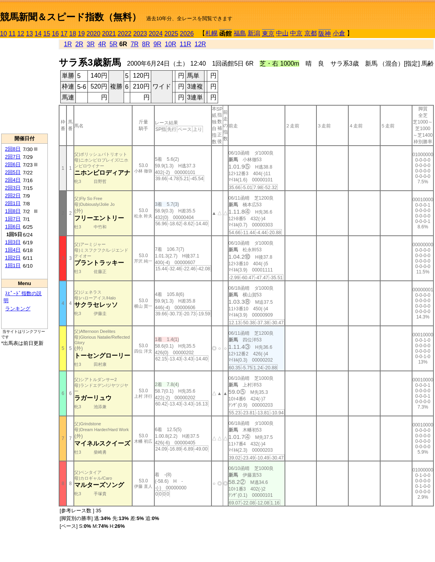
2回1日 (13, 203)
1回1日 (13, 265)
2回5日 (13, 172)
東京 (268, 33)
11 (12, 33)
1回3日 (13, 242)
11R (185, 44)
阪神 (324, 33)
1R (68, 44)
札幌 (211, 33)
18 (72, 33)
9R (157, 44)
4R (102, 44)
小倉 (339, 33)
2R (79, 44)
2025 (171, 33)
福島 (240, 33)
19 (81, 33)
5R (113, 44)
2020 (94, 33)
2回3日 (13, 188)
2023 (140, 33)
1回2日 (13, 258)
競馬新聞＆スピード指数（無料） (70, 17)
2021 (109, 33)
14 (38, 33)
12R (200, 44)
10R (170, 44)
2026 (187, 33)
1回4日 (13, 250)
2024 (156, 33)
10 (3, 33)
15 (46, 33)
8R (146, 44)
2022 (125, 33)
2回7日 (13, 157)
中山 (282, 33)
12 (20, 33)
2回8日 (13, 149)
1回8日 (13, 211)
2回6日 (13, 164)
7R (134, 44)
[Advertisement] (24, 85)
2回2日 (13, 195)
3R (90, 44)
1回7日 (13, 219)
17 (64, 33)
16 (55, 33)
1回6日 (13, 227)
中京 (296, 33)
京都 (310, 33)
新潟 (254, 33)
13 (29, 33)
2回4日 (13, 180)
